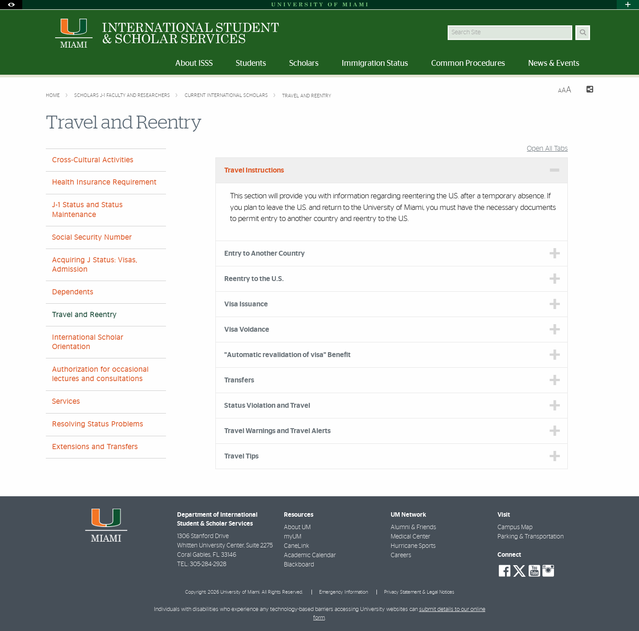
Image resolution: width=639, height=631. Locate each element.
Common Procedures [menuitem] (468, 64)
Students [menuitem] (251, 64)
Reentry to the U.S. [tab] (254, 278)
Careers (401, 555)
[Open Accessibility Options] (11, 4)
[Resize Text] (564, 90)
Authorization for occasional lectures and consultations (100, 374)
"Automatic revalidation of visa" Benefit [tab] (287, 354)
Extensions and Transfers (95, 446)
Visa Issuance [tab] (246, 304)
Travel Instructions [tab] (254, 170)
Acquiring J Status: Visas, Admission (94, 265)
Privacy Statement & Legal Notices (419, 592)
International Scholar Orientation (87, 342)
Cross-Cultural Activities (92, 160)
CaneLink (296, 546)
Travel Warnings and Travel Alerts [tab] (277, 430)
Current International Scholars (227, 95)
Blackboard (299, 565)
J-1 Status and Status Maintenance (87, 209)
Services (66, 401)
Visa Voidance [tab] (246, 329)
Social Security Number (92, 237)
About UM (297, 527)
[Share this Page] (585, 90)
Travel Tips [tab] (241, 456)
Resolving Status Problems (97, 424)
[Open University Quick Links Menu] (628, 4)
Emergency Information (343, 592)
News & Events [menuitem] (553, 64)
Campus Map (515, 527)
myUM (292, 537)
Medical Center (410, 537)
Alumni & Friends (413, 527)
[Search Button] (582, 32)
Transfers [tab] (239, 380)
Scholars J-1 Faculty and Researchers (122, 95)
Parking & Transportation (530, 537)
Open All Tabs (547, 148)
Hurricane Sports (413, 546)
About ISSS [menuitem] (194, 64)
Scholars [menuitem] (304, 64)
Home (53, 95)
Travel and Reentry (306, 95)
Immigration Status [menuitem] (375, 64)
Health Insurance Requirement (104, 182)
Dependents (72, 292)
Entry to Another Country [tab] (264, 253)
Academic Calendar (310, 555)
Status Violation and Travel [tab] (267, 405)
